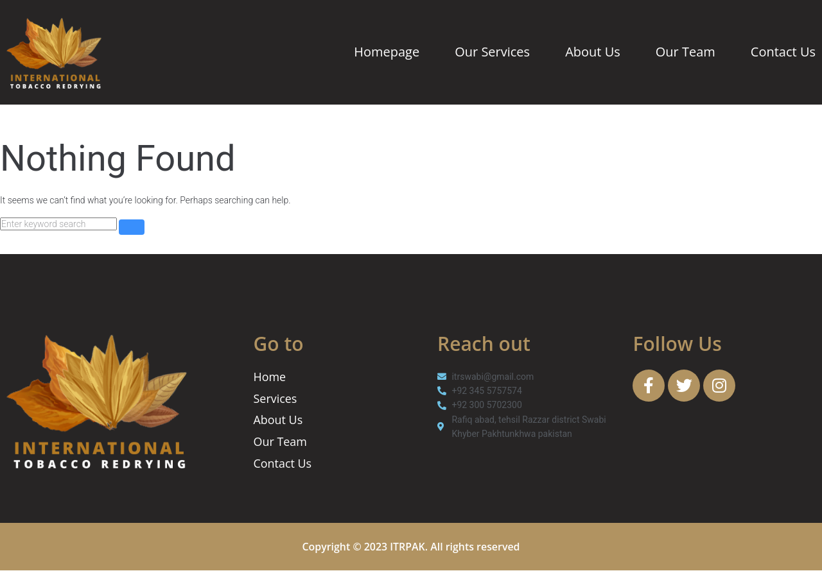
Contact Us (783, 51)
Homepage (386, 51)
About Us (592, 51)
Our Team (685, 51)
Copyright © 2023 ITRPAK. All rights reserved (411, 547)
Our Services (492, 51)
